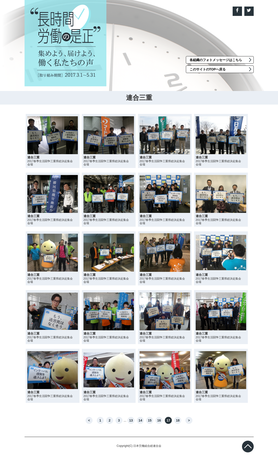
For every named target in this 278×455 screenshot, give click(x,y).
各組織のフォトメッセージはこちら (216, 60)
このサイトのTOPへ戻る (208, 69)
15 (150, 420)
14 (140, 420)
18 (178, 420)
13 (131, 420)
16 (159, 420)
